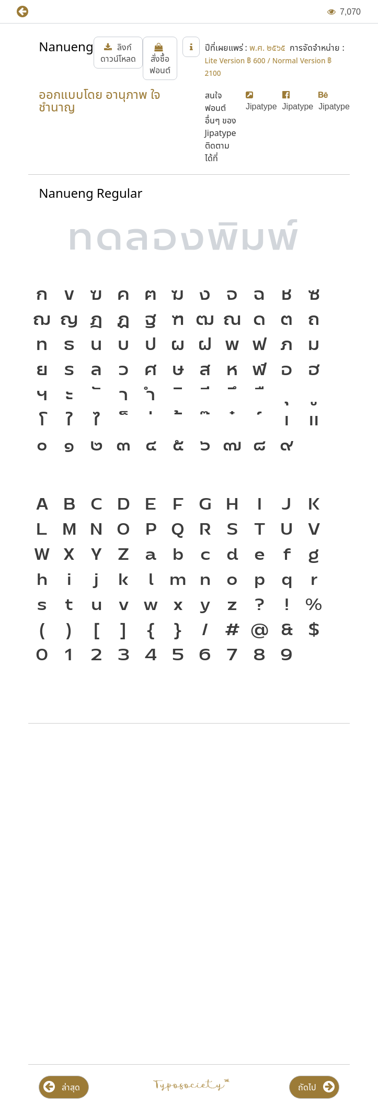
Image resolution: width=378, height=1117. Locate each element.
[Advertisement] (189, 815)
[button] (30, 12)
